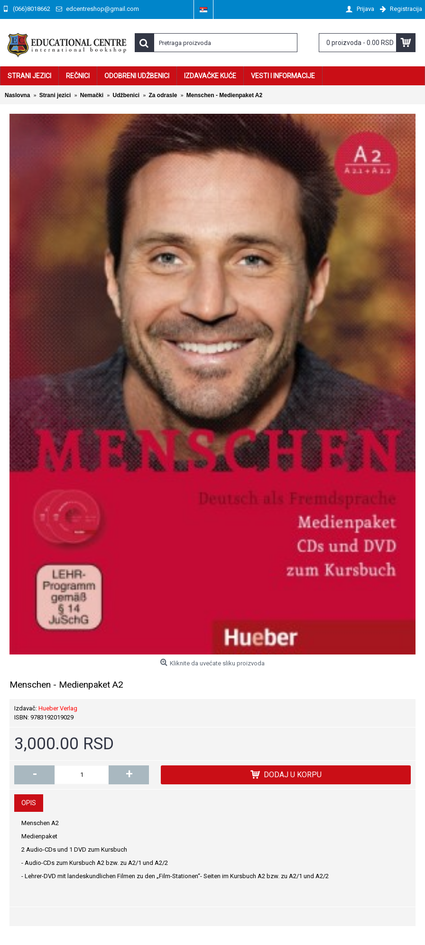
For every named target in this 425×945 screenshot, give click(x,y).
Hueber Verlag (57, 708)
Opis (28, 803)
